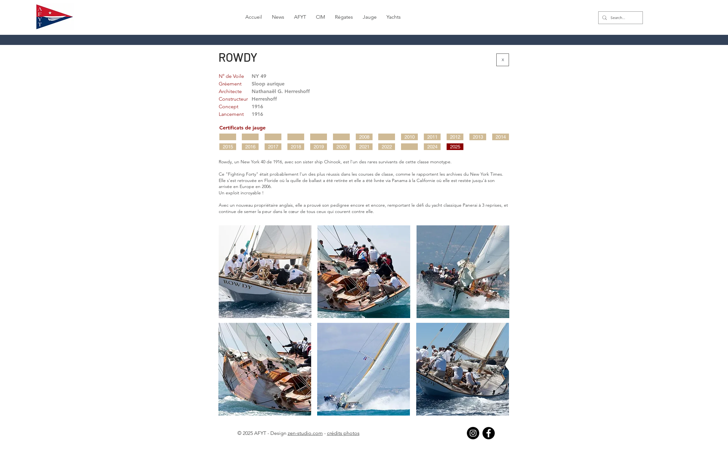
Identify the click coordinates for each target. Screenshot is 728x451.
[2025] (455, 146)
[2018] (295, 146)
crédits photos (343, 433)
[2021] (364, 146)
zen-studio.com (305, 433)
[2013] (477, 137)
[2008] (364, 137)
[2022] (386, 146)
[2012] (455, 137)
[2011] (432, 137)
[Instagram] (473, 433)
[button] (278, 17)
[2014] (500, 137)
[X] (502, 59)
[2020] (341, 146)
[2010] (409, 137)
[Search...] (620, 18)
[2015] (227, 146)
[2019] (318, 146)
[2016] (250, 146)
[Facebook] (488, 433)
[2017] (273, 146)
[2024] (432, 146)
